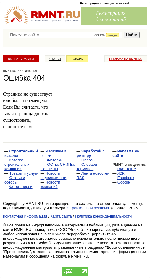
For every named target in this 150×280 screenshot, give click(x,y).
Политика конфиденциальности (103, 216)
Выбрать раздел (21, 59)
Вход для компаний (116, 3)
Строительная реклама (88, 208)
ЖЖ (121, 173)
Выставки (53, 160)
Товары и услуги (23, 173)
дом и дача (71, 20)
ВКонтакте (126, 169)
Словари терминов (86, 166)
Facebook (125, 178)
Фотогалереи (21, 186)
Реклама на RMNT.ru (125, 59)
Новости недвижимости (54, 175)
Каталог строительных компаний (16, 164)
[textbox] (65, 35)
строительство (40, 20)
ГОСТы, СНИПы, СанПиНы (58, 166)
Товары (77, 59)
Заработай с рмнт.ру (90, 153)
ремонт (56, 20)
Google (123, 182)
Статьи (55, 59)
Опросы (88, 160)
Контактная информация (25, 216)
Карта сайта (61, 216)
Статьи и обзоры (14, 180)
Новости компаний (50, 184)
